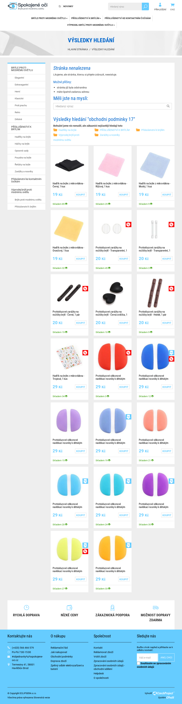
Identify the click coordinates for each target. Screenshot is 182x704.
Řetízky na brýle (22, 164)
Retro (17, 112)
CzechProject (163, 693)
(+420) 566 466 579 (23, 647)
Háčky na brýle (22, 143)
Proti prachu (21, 105)
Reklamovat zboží (103, 652)
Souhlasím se (154, 665)
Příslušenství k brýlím (25, 206)
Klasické (19, 98)
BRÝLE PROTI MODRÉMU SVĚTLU (49, 18)
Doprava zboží (58, 661)
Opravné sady (21, 150)
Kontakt (98, 647)
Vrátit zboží (100, 656)
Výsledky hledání (103, 49)
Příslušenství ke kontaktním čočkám (128, 18)
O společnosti (101, 677)
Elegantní (19, 77)
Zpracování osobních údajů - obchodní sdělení (109, 667)
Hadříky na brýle (23, 136)
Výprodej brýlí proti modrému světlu (91, 24)
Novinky (68, 6)
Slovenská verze (42, 697)
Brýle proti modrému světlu (28, 199)
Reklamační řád (59, 647)
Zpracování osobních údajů (109, 661)
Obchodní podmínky (62, 656)
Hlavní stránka (78, 49)
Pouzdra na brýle (23, 157)
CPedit (170, 697)
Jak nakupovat (59, 652)
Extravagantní (21, 84)
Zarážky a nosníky (24, 171)
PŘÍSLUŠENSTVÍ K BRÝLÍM (86, 18)
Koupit (80, 194)
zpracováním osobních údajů (154, 665)
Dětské (18, 119)
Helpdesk (99, 673)
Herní (17, 91)
